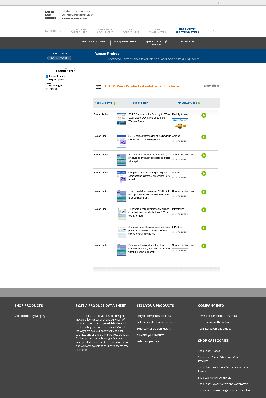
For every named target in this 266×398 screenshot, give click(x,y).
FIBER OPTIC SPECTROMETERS (187, 31)
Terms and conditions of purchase (217, 316)
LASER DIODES (53, 31)
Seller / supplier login (148, 341)
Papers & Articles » (59, 57)
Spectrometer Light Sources (157, 43)
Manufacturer (189, 103)
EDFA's (212, 31)
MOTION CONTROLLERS (131, 31)
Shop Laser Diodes (209, 351)
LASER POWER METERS (157, 31)
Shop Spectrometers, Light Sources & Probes (224, 390)
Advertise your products (150, 335)
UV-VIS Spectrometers (95, 42)
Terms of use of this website (214, 322)
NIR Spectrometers (126, 41)
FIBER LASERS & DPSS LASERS (105, 31)
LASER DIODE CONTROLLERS (79, 31)
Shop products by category (29, 316)
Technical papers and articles (214, 328)
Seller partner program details (154, 328)
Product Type (105, 103)
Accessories (188, 41)
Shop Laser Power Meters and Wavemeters (223, 384)
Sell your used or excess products (156, 322)
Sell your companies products (154, 316)
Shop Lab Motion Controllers (214, 377)
